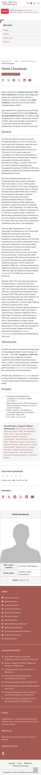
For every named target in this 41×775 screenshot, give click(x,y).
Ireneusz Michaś (22, 439)
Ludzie (16, 61)
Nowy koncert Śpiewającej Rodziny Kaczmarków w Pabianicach (17, 677)
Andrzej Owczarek (11, 444)
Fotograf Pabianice (11, 616)
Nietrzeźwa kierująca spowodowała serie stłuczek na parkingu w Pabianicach (20, 699)
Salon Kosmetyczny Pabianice (15, 624)
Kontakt (5, 739)
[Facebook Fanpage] (27, 3)
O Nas (19, 763)
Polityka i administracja (28, 61)
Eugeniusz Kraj (21, 447)
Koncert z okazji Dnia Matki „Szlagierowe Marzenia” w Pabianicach (20, 664)
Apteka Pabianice (11, 601)
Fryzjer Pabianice (10, 620)
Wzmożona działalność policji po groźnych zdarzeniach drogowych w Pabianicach (20, 693)
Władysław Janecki (17, 442)
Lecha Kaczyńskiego (23, 368)
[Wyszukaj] (35, 3)
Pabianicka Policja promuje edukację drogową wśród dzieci (21, 687)
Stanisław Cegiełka (11, 436)
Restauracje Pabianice (12, 635)
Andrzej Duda (26, 375)
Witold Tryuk (20, 429)
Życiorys (6, 34)
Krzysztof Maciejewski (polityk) (15, 455)
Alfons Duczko (24, 444)
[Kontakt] (31, 3)
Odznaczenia (7, 38)
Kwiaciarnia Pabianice (12, 609)
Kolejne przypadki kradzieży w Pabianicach (20, 682)
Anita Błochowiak (26, 452)
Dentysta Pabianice (11, 598)
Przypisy (6, 42)
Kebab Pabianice (10, 639)
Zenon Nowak (30, 442)
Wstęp (5, 30)
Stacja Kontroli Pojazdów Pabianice (17, 631)
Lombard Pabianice (11, 605)
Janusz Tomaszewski (23, 434)
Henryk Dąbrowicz (11, 452)
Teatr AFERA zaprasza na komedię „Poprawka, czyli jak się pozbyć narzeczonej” (21, 658)
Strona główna (6, 61)
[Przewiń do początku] (35, 769)
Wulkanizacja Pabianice (13, 627)
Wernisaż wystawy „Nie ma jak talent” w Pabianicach (19, 670)
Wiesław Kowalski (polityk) (22, 450)
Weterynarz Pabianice (12, 612)
